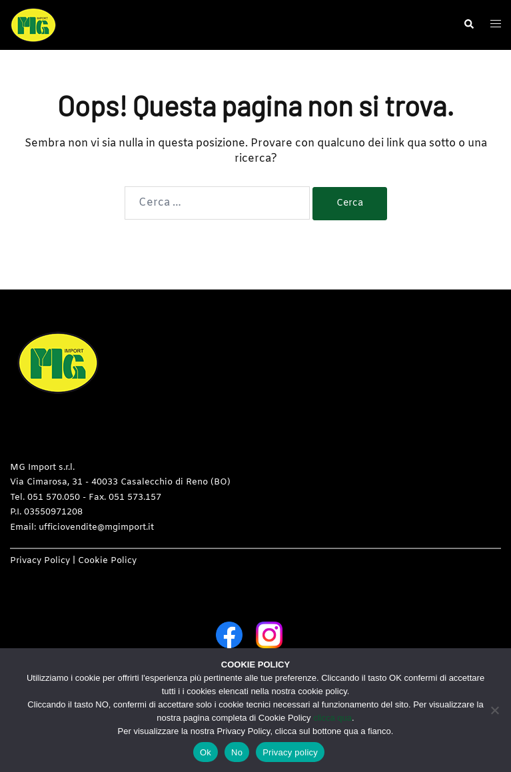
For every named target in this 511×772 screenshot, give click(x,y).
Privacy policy (290, 752)
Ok (205, 752)
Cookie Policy (107, 560)
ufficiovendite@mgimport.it (96, 527)
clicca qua (332, 718)
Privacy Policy (40, 560)
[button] (468, 24)
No (237, 752)
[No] (494, 710)
